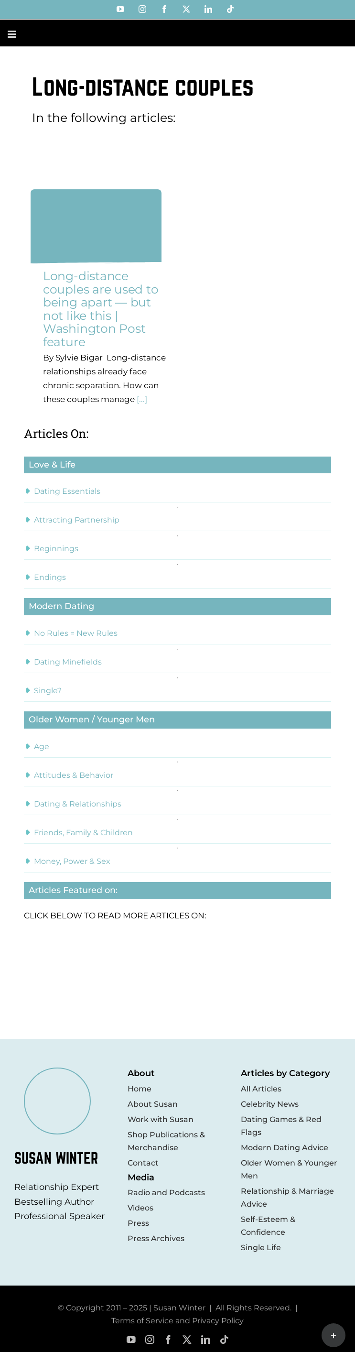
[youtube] (131, 1339)
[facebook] (168, 1339)
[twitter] (187, 1339)
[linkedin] (205, 1339)
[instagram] (149, 1339)
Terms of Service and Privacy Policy (177, 1320)
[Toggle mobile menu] (13, 34)
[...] (141, 399)
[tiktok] (224, 1339)
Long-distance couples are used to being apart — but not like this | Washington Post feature (100, 309)
